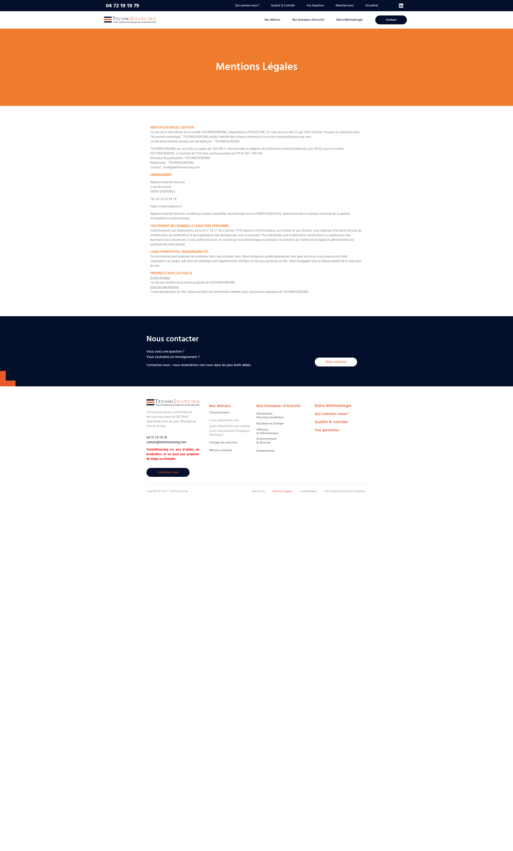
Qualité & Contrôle (283, 5)
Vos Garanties (315, 5)
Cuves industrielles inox (224, 420)
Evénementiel (265, 450)
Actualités (371, 5)
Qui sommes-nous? (332, 414)
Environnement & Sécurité (266, 440)
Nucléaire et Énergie (269, 423)
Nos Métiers (272, 20)
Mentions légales (282, 491)
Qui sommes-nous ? (247, 5)
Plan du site (258, 491)
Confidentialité (308, 491)
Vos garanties (327, 430)
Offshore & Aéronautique (267, 431)
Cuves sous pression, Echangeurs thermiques (229, 433)
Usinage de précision (223, 442)
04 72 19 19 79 (122, 6)
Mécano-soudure (220, 450)
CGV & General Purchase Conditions (345, 491)
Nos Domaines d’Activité (308, 20)
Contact (391, 19)
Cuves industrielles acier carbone (229, 426)
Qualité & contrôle (331, 422)
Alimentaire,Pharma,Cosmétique (270, 415)
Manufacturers (345, 5)
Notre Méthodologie (349, 20)
